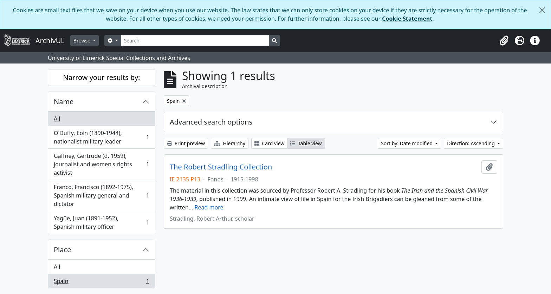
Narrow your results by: (101, 77)
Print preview (186, 143)
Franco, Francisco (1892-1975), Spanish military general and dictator (101, 195)
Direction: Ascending (471, 143)
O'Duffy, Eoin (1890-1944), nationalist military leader (101, 137)
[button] (504, 40)
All (57, 118)
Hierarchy (229, 143)
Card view (269, 143)
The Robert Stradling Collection (221, 167)
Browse (82, 40)
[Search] (195, 40)
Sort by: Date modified (407, 143)
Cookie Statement (407, 18)
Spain (101, 282)
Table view (306, 143)
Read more (209, 207)
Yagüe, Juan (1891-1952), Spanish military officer (101, 222)
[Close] (542, 10)
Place (62, 249)
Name (63, 101)
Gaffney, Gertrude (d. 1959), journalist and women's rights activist (101, 164)
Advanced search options (211, 122)
